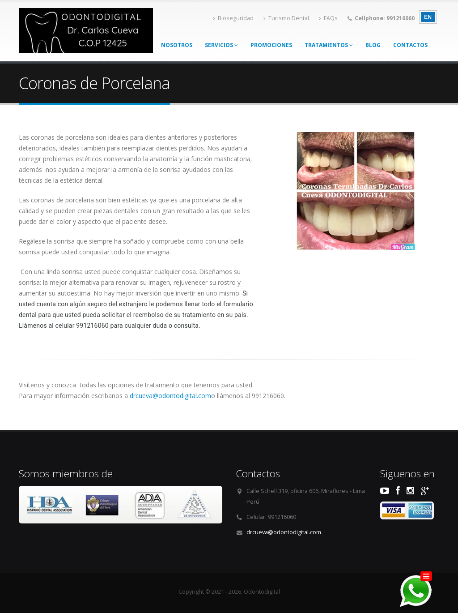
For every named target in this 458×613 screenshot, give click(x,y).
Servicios (221, 45)
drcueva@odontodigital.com (170, 395)
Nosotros (176, 45)
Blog (373, 45)
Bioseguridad (233, 18)
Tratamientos (329, 45)
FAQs (328, 18)
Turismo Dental (286, 18)
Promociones (271, 45)
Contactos (410, 45)
